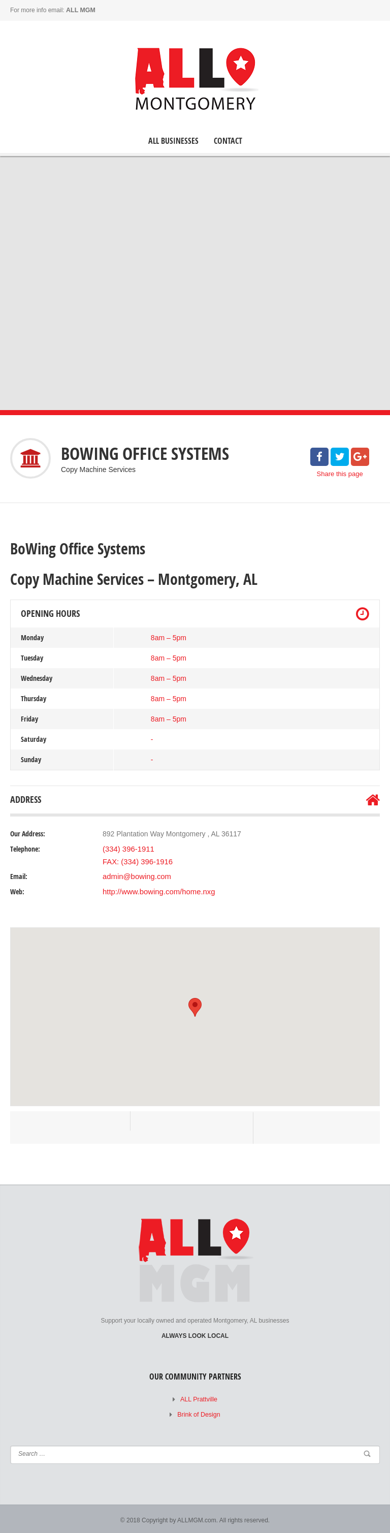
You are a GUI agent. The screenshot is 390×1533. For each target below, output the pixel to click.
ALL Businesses (173, 140)
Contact (228, 140)
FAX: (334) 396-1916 (136, 861)
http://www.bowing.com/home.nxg (156, 890)
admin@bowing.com (135, 874)
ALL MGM (80, 10)
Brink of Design (198, 1412)
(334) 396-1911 (127, 848)
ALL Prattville (198, 1397)
